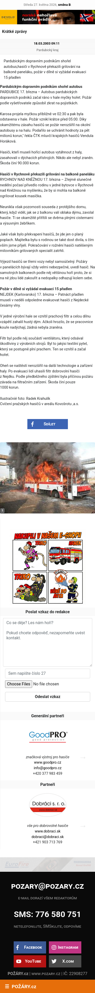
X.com (68, 961)
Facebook (33, 947)
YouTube (33, 961)
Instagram (68, 947)
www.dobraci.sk (48, 831)
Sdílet (49, 424)
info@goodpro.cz (48, 768)
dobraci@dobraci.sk (47, 837)
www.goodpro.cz (47, 762)
